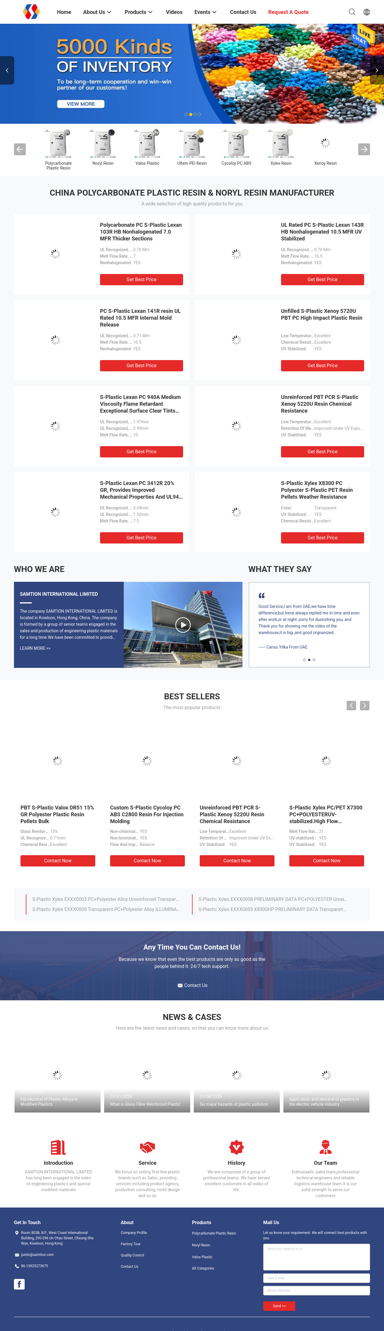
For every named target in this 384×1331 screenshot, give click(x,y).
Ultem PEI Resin (192, 163)
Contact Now (58, 860)
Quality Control (132, 1255)
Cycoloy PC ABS (236, 163)
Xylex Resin (281, 163)
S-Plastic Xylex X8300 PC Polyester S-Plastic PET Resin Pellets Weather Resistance (317, 490)
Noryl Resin (103, 163)
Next (377, 70)
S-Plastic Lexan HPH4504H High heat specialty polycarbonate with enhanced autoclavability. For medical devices (273, 899)
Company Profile (134, 1233)
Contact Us (129, 1267)
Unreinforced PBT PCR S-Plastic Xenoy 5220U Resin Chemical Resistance (319, 404)
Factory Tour (131, 1244)
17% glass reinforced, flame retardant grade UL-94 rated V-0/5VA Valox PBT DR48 (106, 909)
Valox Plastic (147, 163)
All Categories (203, 1268)
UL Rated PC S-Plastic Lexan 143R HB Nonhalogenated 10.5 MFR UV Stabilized (322, 232)
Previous (7, 70)
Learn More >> (35, 648)
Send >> (279, 1306)
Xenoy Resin (325, 163)
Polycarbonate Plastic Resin (58, 165)
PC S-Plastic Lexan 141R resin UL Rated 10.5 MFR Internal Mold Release (140, 318)
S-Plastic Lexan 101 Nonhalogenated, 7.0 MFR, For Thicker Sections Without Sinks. (273, 909)
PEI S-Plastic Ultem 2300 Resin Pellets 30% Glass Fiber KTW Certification (324, 814)
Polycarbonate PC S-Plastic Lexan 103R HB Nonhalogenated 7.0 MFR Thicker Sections (141, 232)
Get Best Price (142, 279)
